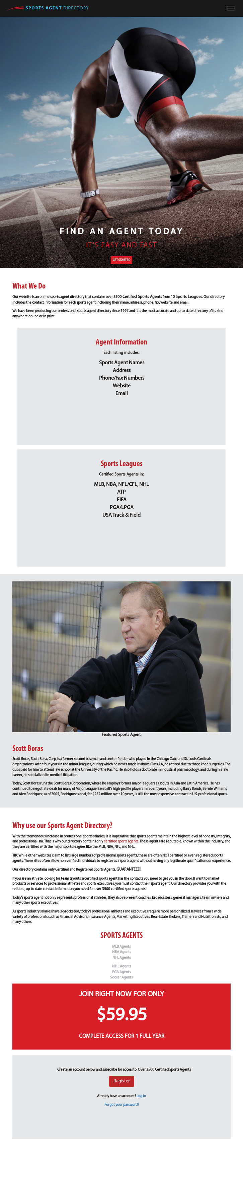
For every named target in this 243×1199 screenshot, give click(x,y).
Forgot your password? (121, 1105)
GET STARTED (121, 260)
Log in (141, 1096)
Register (121, 1081)
